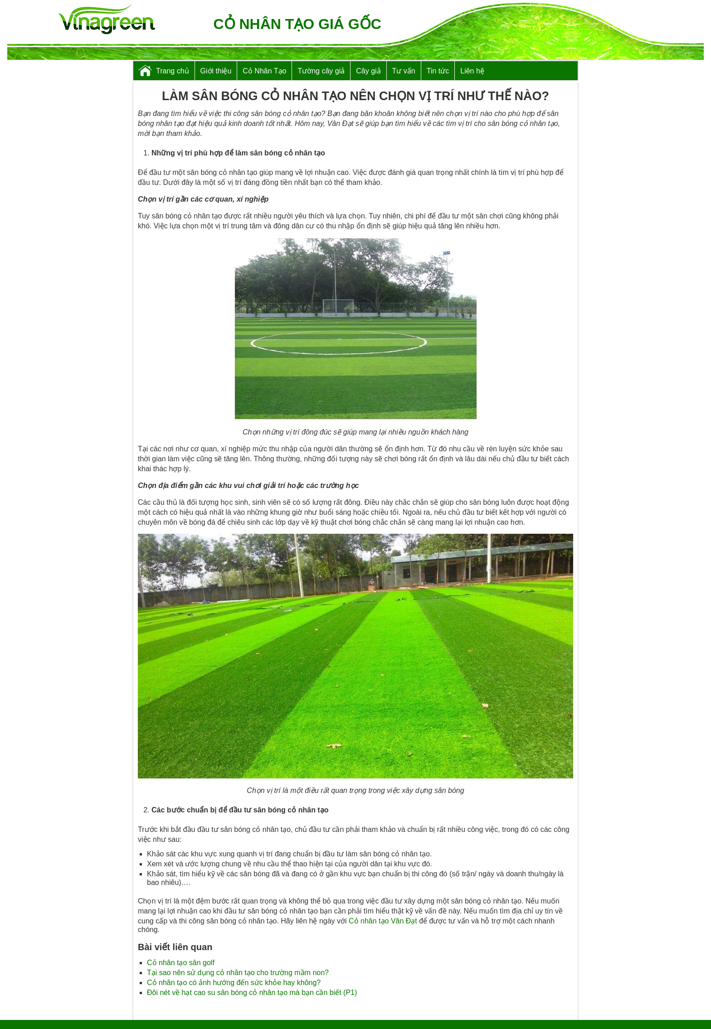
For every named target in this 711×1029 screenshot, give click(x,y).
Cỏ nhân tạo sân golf (180, 962)
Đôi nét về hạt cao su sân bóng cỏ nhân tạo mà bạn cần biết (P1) (252, 992)
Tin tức (438, 71)
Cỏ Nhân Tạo (264, 71)
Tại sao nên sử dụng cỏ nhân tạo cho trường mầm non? (238, 972)
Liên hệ (472, 71)
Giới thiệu (216, 71)
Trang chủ (172, 71)
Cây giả (368, 71)
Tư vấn (403, 71)
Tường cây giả (321, 71)
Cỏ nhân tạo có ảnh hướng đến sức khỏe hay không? (234, 982)
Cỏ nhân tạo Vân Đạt (383, 921)
